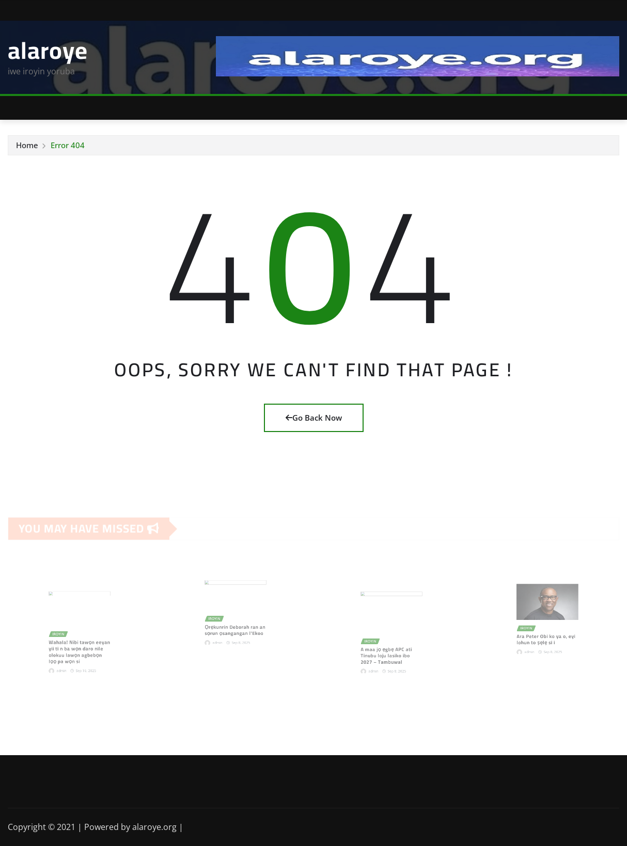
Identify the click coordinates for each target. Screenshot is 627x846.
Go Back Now (314, 417)
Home (27, 145)
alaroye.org (154, 827)
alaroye (48, 50)
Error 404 (68, 145)
